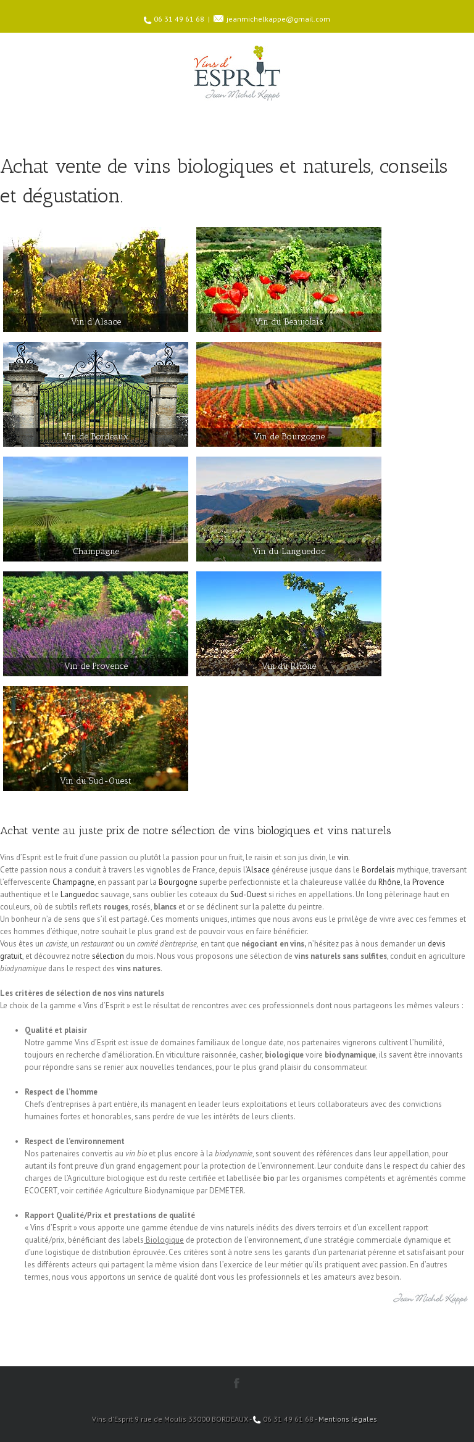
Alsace (258, 869)
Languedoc (79, 894)
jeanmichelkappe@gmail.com (278, 18)
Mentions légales (347, 1418)
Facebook (236, 1383)
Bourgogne (178, 882)
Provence (428, 882)
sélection (108, 956)
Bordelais (378, 869)
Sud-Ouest (248, 894)
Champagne (73, 882)
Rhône (389, 882)
